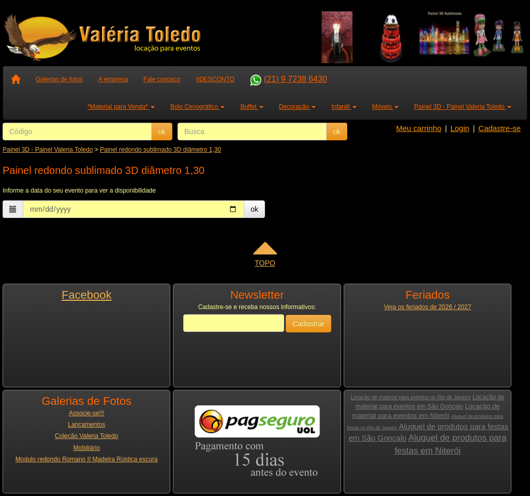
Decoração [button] (297, 106)
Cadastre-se (499, 128)
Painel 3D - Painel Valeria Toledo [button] (462, 106)
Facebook (87, 294)
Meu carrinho (418, 128)
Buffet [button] (251, 106)
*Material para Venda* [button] (121, 106)
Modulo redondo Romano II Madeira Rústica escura (87, 459)
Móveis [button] (385, 106)
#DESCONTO (215, 79)
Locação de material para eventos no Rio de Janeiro (411, 397)
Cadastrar (308, 323)
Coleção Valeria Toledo (86, 436)
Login (459, 128)
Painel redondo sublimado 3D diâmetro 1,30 (160, 149)
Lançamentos (86, 424)
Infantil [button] (344, 106)
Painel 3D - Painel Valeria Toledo (48, 149)
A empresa (113, 79)
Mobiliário (86, 447)
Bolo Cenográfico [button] (197, 106)
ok (162, 131)
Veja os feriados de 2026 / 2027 (428, 307)
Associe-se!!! (87, 413)
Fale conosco (161, 79)
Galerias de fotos (59, 79)
